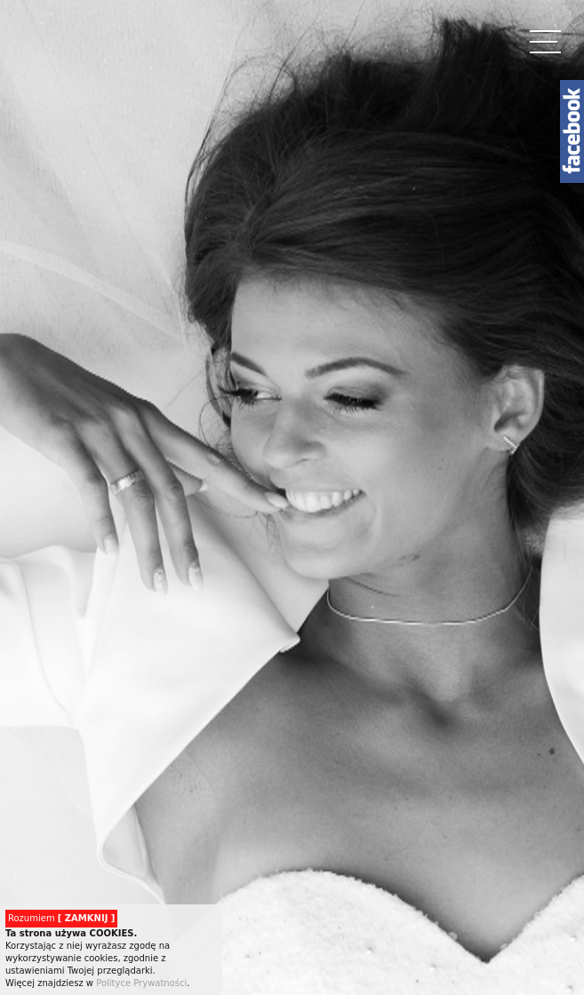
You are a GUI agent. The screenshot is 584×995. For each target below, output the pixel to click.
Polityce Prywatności (141, 983)
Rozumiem (61, 918)
